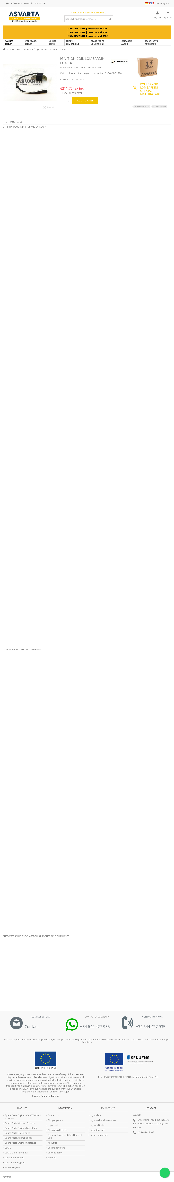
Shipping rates (55, 1120)
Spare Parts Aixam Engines (18, 1137)
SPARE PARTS (142, 106)
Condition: (91, 67)
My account (108, 1108)
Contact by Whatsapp (96, 1016)
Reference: (65, 67)
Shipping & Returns (57, 1130)
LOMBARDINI (159, 106)
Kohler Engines (12, 1167)
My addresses (98, 1130)
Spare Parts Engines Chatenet (20, 1142)
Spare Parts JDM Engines (17, 1133)
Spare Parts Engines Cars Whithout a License (23, 1117)
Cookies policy (55, 1152)
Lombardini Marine (14, 1157)
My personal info (99, 1135)
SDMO (8, 1147)
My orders (96, 1115)
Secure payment (56, 1147)
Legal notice (54, 1125)
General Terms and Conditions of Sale (65, 1136)
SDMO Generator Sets (16, 1152)
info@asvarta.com (18, 3)
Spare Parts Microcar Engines (20, 1123)
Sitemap (52, 1157)
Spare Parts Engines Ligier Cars (21, 1128)
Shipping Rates (14, 121)
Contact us (53, 1115)
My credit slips (98, 1125)
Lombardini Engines (15, 1162)
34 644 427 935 (146, 1132)
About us (52, 1142)
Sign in (157, 17)
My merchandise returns (103, 1120)
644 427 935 (38, 3)
